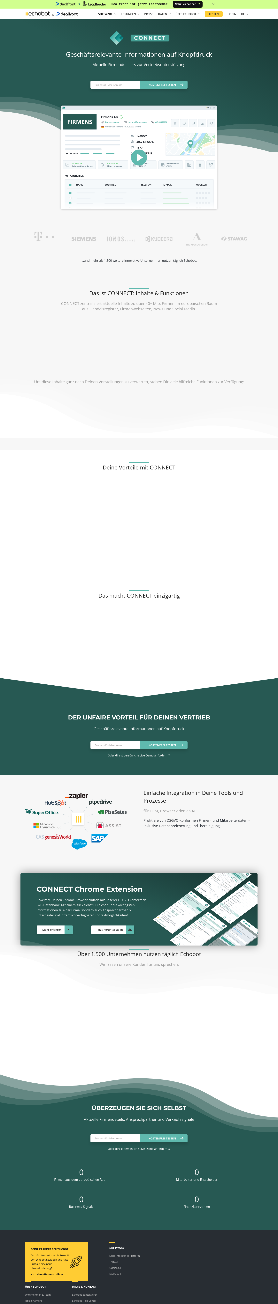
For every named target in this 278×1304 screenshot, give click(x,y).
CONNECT (115, 1268)
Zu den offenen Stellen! (47, 1274)
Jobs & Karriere (33, 1300)
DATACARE (115, 1274)
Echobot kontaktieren (84, 1294)
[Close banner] (213, 4)
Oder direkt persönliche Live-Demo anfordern (139, 755)
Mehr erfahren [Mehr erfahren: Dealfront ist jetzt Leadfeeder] (187, 4)
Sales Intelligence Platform (124, 1255)
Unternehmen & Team (38, 1294)
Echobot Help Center (84, 1300)
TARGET (113, 1261)
